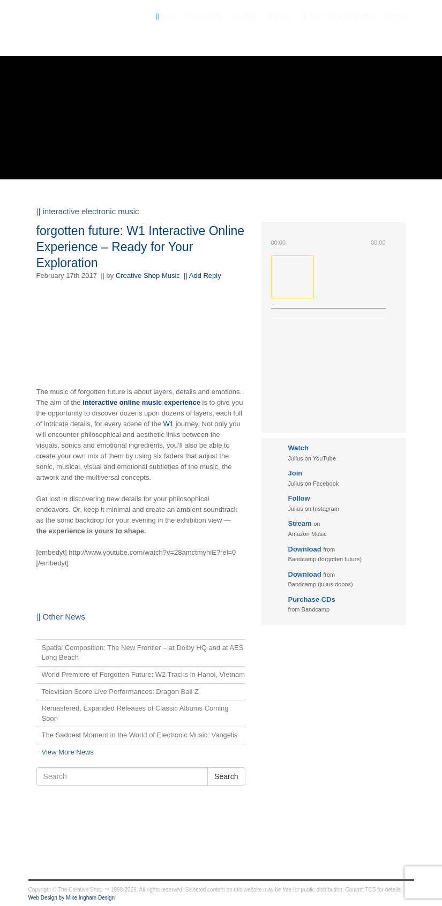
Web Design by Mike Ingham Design (71, 898)
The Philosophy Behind (337, 16)
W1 (168, 424)
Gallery (245, 16)
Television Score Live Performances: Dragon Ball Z (120, 692)
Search (226, 776)
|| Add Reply (202, 275)
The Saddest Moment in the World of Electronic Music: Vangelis (140, 735)
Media (280, 16)
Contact (397, 16)
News (166, 16)
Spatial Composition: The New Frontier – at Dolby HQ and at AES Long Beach (143, 653)
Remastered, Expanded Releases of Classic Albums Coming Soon (135, 713)
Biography (205, 16)
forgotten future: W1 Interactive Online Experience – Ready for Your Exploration (140, 247)
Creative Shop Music (148, 275)
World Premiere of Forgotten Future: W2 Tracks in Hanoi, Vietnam (143, 674)
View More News (68, 752)
